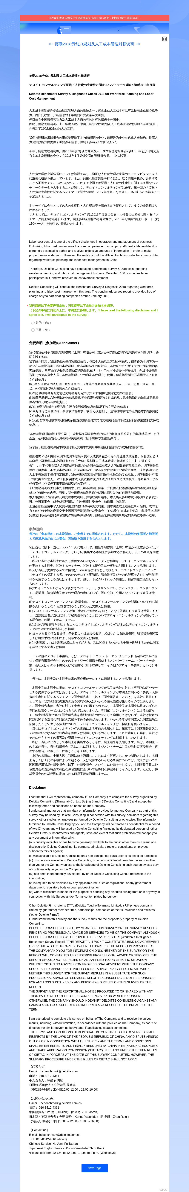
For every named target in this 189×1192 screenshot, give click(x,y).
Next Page (94, 1168)
